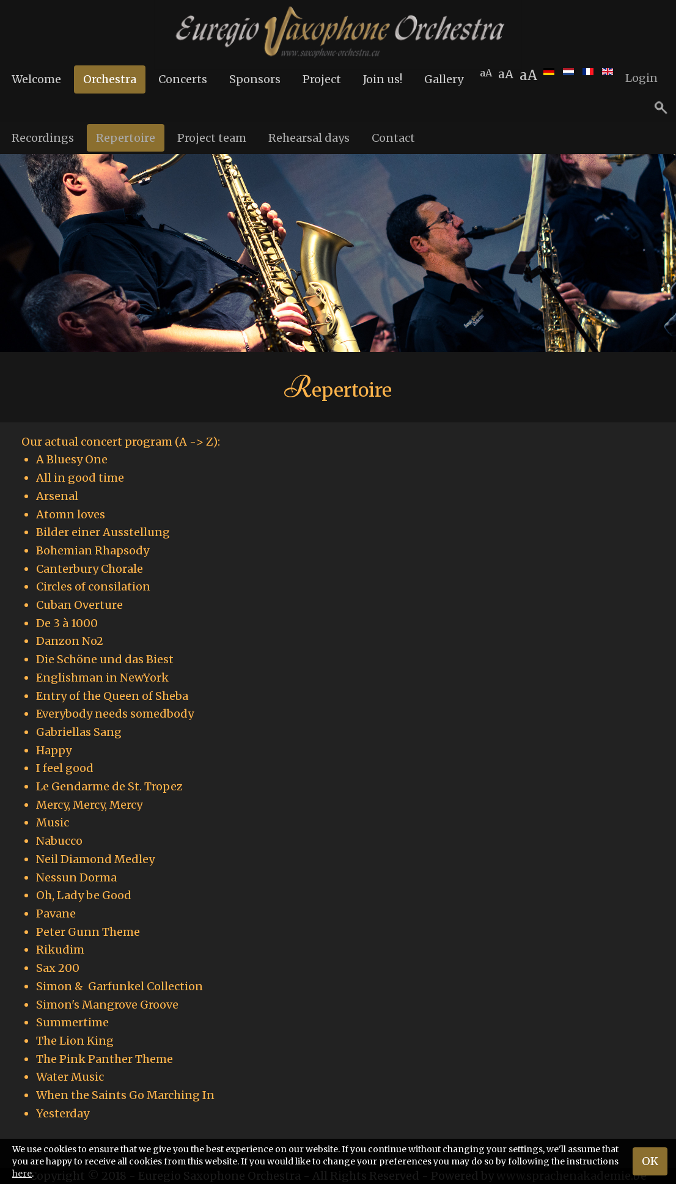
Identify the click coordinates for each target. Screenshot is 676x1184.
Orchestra (109, 79)
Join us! (382, 79)
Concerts (182, 79)
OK (650, 1161)
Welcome (36, 79)
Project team (211, 138)
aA (528, 75)
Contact (393, 138)
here (22, 1173)
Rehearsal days (309, 138)
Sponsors (255, 79)
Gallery (443, 79)
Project (322, 79)
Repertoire (125, 138)
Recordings (43, 138)
